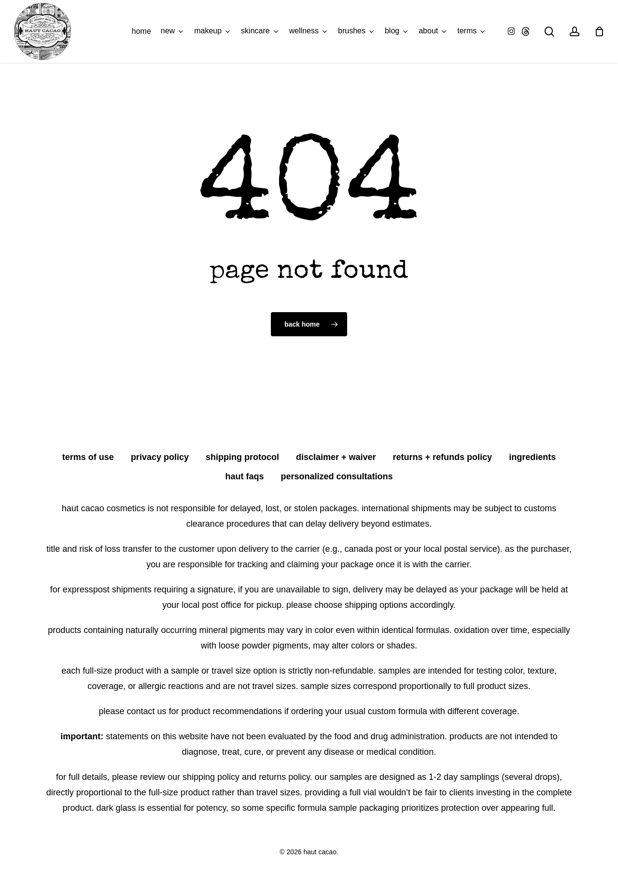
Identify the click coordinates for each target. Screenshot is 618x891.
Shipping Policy (211, 777)
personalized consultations (337, 476)
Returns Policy (284, 777)
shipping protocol (242, 457)
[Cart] (599, 31)
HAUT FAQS (244, 476)
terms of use (88, 457)
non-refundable (344, 670)
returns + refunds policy (442, 457)
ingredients (532, 457)
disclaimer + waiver (336, 457)
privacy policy (160, 457)
